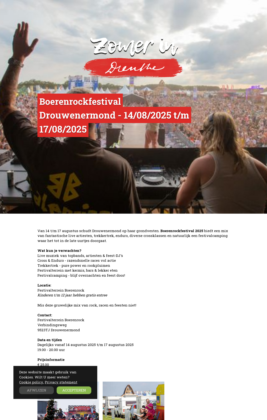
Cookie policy (31, 382)
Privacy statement (61, 382)
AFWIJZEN (36, 390)
